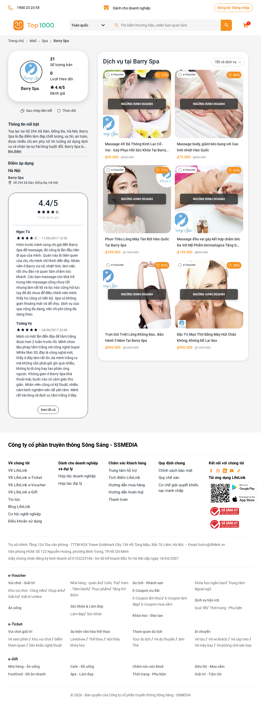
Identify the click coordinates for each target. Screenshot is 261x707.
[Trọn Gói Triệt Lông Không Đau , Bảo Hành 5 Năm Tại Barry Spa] (137, 306)
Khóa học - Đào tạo (148, 615)
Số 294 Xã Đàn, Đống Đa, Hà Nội (35, 183)
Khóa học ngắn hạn (210, 583)
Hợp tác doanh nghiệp (77, 476)
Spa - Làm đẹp (82, 674)
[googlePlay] (241, 487)
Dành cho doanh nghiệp (131, 8)
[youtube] (232, 470)
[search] (226, 25)
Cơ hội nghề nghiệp (24, 514)
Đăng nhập (241, 8)
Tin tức (14, 499)
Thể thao (96, 639)
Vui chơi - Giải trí (21, 583)
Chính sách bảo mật (175, 470)
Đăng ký (223, 8)
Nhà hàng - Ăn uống (24, 666)
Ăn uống (14, 608)
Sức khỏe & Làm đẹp (86, 606)
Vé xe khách (218, 639)
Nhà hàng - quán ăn (85, 583)
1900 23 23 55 (28, 8)
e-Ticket (15, 624)
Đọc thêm (14, 151)
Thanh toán (118, 499)
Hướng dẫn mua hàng (127, 485)
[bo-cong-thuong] (224, 511)
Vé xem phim (18, 639)
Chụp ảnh (55, 590)
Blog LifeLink (19, 506)
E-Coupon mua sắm (156, 604)
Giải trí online (31, 597)
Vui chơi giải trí (20, 632)
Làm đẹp (77, 614)
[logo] (33, 24)
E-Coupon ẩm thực (147, 598)
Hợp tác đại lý (70, 483)
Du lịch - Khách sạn (148, 583)
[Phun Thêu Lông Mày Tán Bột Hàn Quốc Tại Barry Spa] (137, 211)
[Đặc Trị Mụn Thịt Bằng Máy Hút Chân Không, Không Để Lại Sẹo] (209, 306)
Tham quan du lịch (147, 632)
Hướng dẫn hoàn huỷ (126, 492)
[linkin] (225, 470)
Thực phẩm (101, 589)
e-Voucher (17, 575)
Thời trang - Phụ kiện (226, 608)
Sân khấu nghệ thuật (45, 645)
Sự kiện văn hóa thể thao (90, 632)
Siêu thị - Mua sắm (210, 666)
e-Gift (13, 659)
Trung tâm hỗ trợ (123, 470)
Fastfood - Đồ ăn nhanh (27, 674)
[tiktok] (238, 470)
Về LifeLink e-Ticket (25, 477)
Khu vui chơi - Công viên (26, 590)
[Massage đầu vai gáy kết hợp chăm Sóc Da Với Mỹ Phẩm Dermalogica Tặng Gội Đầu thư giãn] (209, 211)
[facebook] (211, 470)
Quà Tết (201, 608)
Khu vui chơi (42, 639)
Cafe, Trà (111, 583)
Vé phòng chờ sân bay (234, 645)
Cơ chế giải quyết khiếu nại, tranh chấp (178, 488)
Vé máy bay (204, 645)
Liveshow (78, 639)
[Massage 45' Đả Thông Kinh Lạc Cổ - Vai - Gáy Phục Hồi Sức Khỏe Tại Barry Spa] (137, 115)
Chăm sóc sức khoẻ (148, 666)
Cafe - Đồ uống (82, 666)
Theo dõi (69, 111)
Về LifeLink (17, 470)
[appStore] (241, 499)
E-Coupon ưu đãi (146, 590)
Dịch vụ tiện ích (207, 600)
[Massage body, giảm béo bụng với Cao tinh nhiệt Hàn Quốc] (209, 115)
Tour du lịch (142, 639)
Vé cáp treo (240, 639)
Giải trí (13, 597)
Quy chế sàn (169, 477)
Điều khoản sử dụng (25, 521)
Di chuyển (203, 632)
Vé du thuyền (165, 639)
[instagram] (218, 470)
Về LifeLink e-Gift (22, 492)
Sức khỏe (94, 614)
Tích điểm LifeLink (124, 477)
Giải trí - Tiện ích (208, 674)
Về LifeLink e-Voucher (27, 485)
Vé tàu (200, 639)
